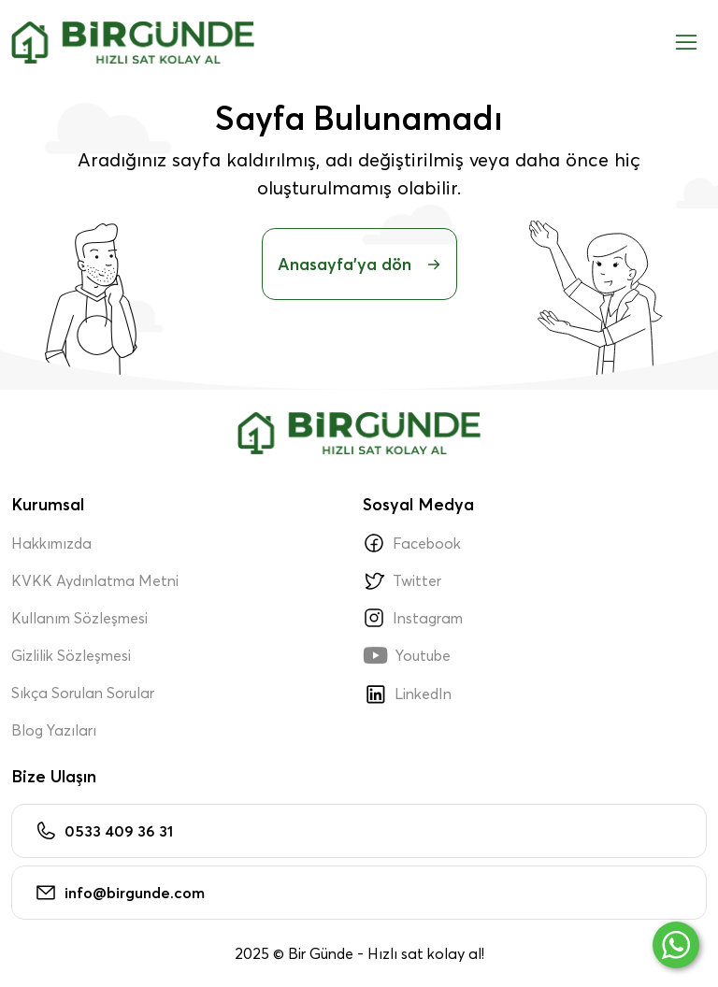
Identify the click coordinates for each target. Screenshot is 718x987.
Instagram (413, 618)
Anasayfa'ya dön (359, 264)
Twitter (402, 580)
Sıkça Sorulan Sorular (82, 692)
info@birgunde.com (120, 892)
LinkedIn (407, 693)
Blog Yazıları (53, 730)
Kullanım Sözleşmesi (79, 617)
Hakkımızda (51, 543)
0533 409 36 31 (104, 831)
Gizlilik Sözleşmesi (71, 655)
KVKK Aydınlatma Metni (95, 580)
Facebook (412, 543)
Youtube (407, 655)
